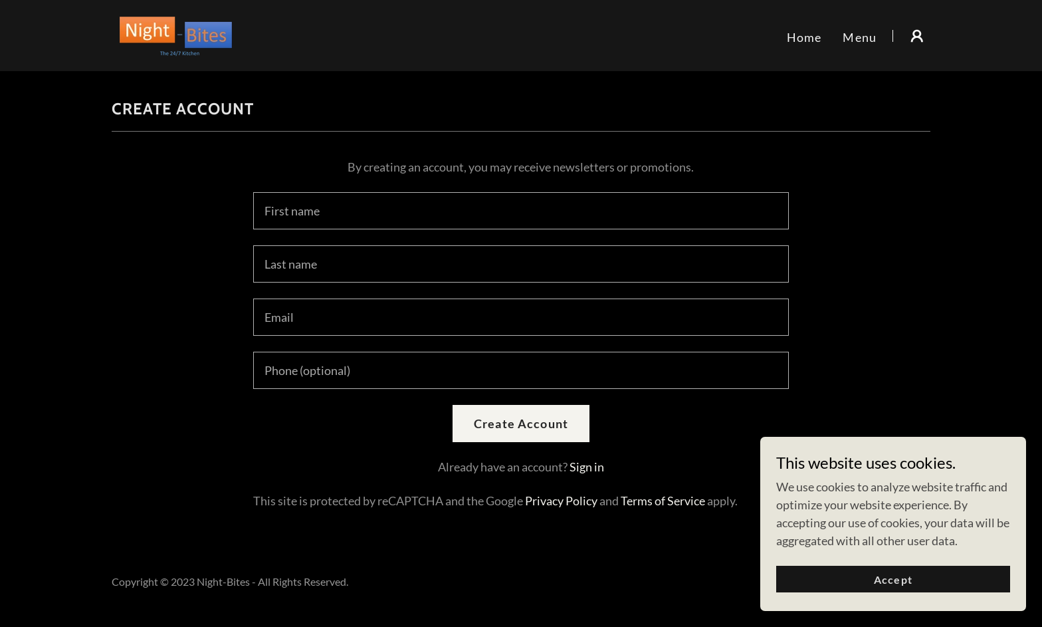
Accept (893, 597)
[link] (176, 34)
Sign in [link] (587, 466)
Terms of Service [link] (663, 500)
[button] (917, 36)
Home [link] (804, 37)
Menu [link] (860, 37)
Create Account (521, 423)
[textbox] (520, 210)
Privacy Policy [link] (561, 500)
